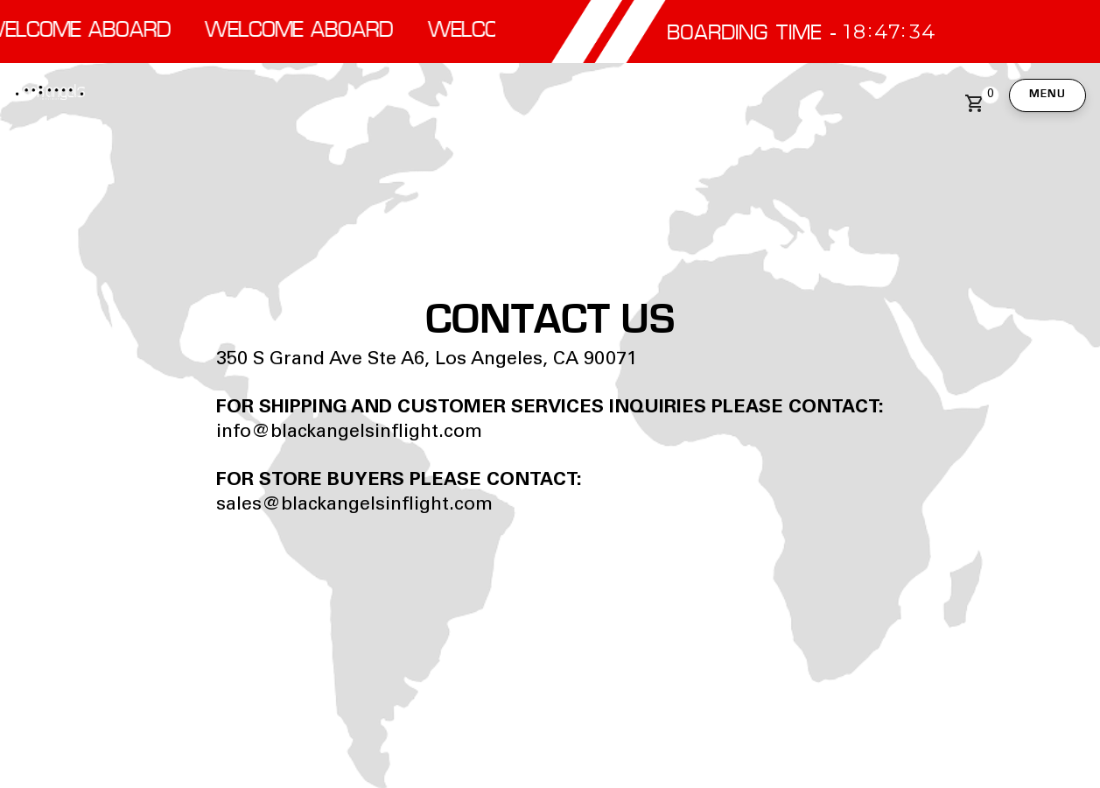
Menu (1047, 94)
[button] (978, 103)
